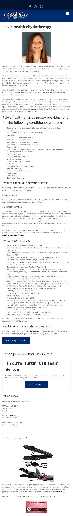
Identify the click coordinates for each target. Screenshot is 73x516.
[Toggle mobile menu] (68, 13)
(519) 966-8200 (13, 415)
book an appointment (31, 331)
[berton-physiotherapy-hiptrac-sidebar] (36, 443)
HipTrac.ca (61, 492)
